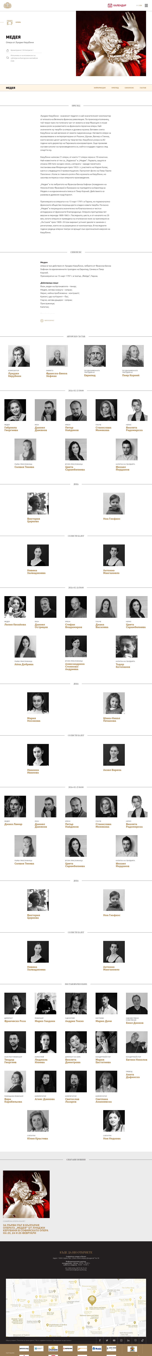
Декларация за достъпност (62, 1340)
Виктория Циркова (33, 520)
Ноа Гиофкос (111, 518)
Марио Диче (104, 1021)
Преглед (115, 88)
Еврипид (90, 375)
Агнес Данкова (45, 1099)
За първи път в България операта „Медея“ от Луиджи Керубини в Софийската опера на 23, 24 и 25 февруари (25, 1229)
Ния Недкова (112, 1138)
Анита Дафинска (133, 1076)
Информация (100, 88)
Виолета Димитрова (72, 1061)
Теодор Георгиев (10, 1061)
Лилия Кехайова (15, 624)
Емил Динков (134, 1022)
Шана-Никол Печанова (111, 719)
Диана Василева (102, 626)
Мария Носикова (33, 719)
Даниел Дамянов (41, 429)
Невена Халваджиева (36, 572)
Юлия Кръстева (37, 1138)
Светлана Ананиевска (104, 1100)
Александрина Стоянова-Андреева (75, 666)
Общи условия (11, 1340)
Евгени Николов (136, 1059)
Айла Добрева (23, 664)
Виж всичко (49, 320)
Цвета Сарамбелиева (75, 468)
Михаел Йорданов (122, 468)
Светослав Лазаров (72, 1100)
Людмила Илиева (41, 1061)
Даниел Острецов (41, 626)
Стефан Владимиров (73, 626)
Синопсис (129, 88)
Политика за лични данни (25, 1340)
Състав (143, 88)
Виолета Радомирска (134, 429)
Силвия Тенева (24, 467)
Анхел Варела (112, 769)
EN (141, 5)
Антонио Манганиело (111, 572)
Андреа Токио (74, 1021)
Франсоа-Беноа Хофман (56, 375)
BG (137, 5)
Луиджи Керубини (14, 375)
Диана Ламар (13, 824)
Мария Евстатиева (103, 1061)
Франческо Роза (15, 1021)
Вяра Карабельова (13, 1100)
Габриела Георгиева (11, 429)
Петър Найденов (72, 429)
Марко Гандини (45, 1021)
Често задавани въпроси (43, 1340)
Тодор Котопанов (123, 665)
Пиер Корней (130, 375)
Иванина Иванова (33, 771)
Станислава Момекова (103, 429)
